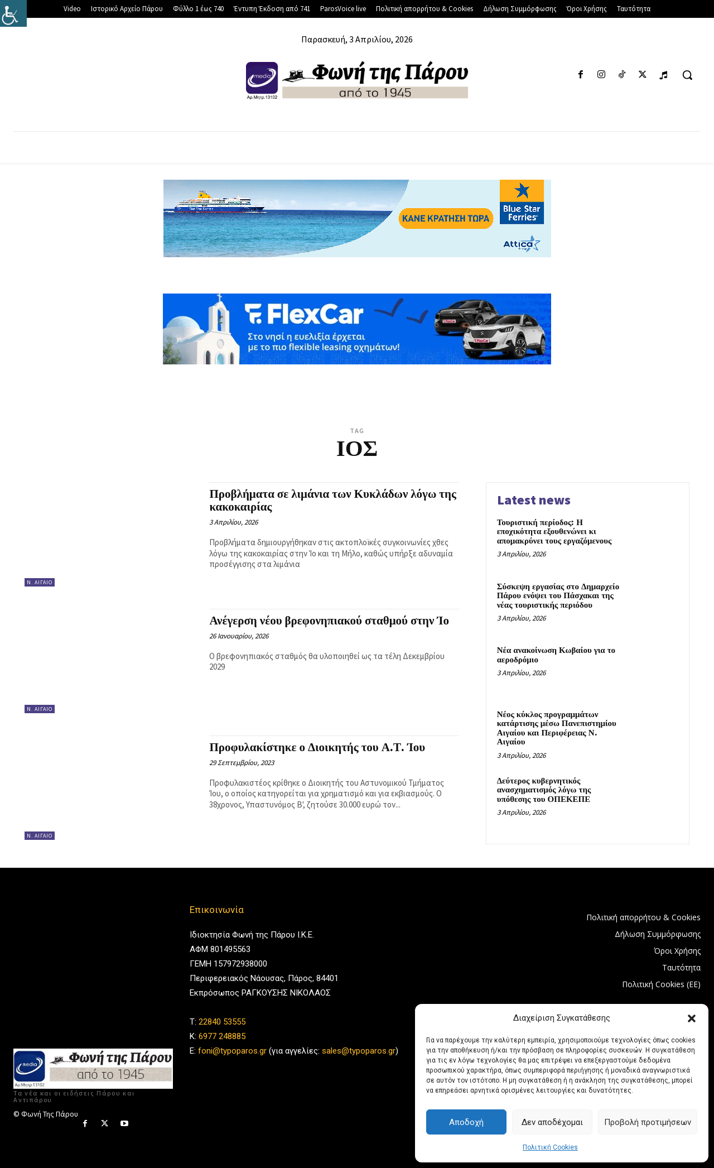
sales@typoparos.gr (358, 1051)
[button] (691, 1018)
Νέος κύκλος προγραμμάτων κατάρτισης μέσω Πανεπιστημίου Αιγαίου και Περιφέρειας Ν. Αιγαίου (556, 728)
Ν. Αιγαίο (39, 582)
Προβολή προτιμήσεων (647, 1122)
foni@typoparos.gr (232, 1051)
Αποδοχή (466, 1122)
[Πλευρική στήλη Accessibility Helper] (13, 13)
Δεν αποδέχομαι (552, 1122)
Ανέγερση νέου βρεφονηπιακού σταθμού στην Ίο (328, 621)
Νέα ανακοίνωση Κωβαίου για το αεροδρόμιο (556, 655)
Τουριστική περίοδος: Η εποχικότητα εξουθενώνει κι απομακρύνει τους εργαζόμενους (554, 531)
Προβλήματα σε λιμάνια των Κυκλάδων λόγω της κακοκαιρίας (332, 501)
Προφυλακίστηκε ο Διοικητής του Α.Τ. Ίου (317, 748)
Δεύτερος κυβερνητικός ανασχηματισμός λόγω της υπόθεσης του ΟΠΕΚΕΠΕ (544, 790)
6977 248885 (222, 1036)
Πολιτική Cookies (550, 1147)
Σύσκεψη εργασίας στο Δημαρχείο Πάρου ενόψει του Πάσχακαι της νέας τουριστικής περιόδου (558, 596)
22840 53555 (222, 1022)
